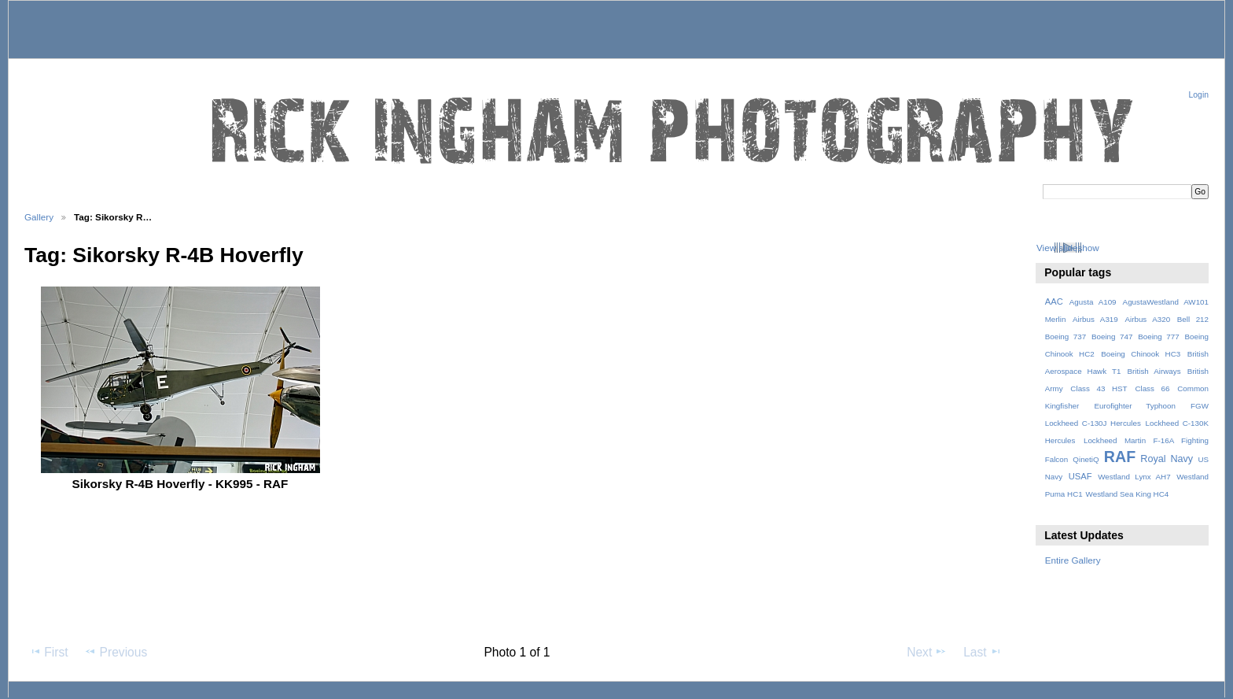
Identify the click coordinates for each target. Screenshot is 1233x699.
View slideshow (1067, 247)
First (48, 652)
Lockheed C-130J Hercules (1093, 423)
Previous (115, 652)
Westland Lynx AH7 (1134, 476)
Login (1199, 95)
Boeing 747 (1112, 336)
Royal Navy (1166, 458)
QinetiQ (1086, 459)
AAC (1054, 301)
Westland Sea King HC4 (1127, 494)
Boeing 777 (1159, 336)
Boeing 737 (1066, 336)
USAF (1080, 476)
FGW (1200, 405)
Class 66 (1152, 388)
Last (982, 652)
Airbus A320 (1147, 319)
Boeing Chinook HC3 (1140, 354)
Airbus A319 (1095, 319)
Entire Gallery (1073, 560)
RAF (1119, 456)
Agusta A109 (1093, 302)
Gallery (38, 217)
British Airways (1154, 371)
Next (927, 652)
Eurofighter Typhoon (1134, 405)
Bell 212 (1193, 319)
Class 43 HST (1098, 388)
